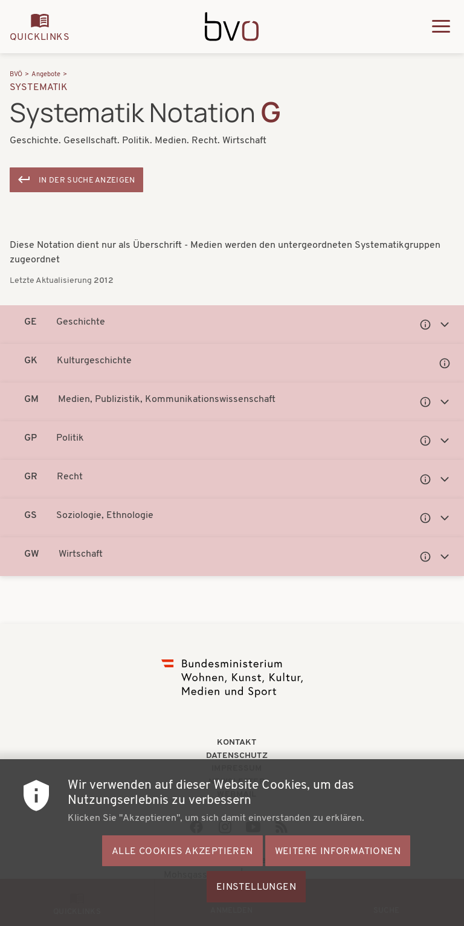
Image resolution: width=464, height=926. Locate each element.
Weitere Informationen (338, 877)
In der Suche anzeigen (87, 180)
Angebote (45, 74)
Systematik (39, 87)
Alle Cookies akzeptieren (182, 877)
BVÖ (16, 74)
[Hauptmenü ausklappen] (441, 26)
